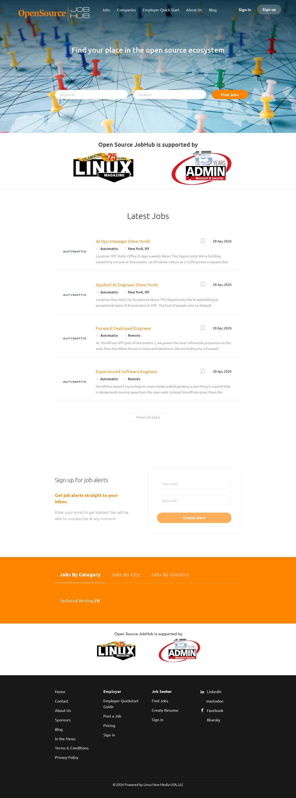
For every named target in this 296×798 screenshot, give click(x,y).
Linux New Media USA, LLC (163, 784)
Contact (61, 700)
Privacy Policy (66, 757)
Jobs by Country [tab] (170, 574)
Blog (59, 729)
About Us (63, 710)
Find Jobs (230, 94)
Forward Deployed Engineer (123, 328)
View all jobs (148, 417)
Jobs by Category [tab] (80, 574)
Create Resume (165, 710)
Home (60, 691)
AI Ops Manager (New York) (123, 241)
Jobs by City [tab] (125, 574)
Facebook (215, 710)
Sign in (245, 9)
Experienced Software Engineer (127, 371)
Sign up (269, 9)
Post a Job (112, 715)
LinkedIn (214, 691)
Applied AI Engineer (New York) (127, 284)
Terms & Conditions (72, 747)
